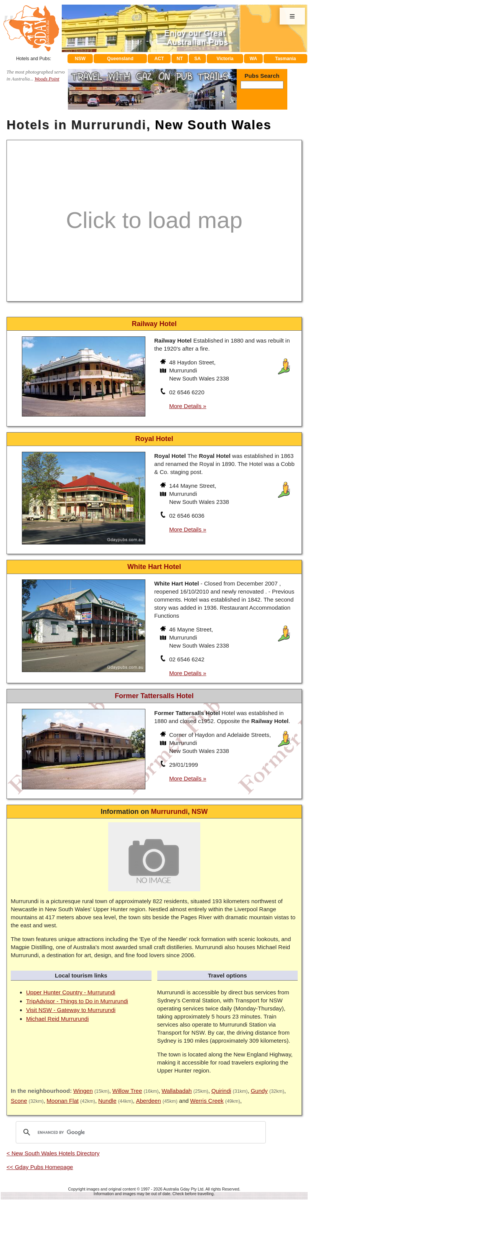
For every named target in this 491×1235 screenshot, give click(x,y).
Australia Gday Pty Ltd (183, 1189)
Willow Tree (127, 1090)
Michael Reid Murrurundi (57, 1018)
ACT (159, 58)
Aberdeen (148, 1100)
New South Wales (213, 125)
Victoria (225, 58)
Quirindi (221, 1090)
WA (253, 58)
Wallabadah (176, 1090)
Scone (19, 1100)
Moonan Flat (63, 1100)
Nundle (107, 1100)
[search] (140, 1132)
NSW (80, 58)
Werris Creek (207, 1100)
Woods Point (47, 79)
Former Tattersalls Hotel (154, 696)
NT (179, 58)
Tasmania (285, 58)
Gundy (259, 1090)
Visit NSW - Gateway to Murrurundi (70, 1010)
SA (197, 58)
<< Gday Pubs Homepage (40, 1167)
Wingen (83, 1090)
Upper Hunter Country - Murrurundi (70, 992)
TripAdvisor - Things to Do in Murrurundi (77, 1001)
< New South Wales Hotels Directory (53, 1153)
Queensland (120, 58)
